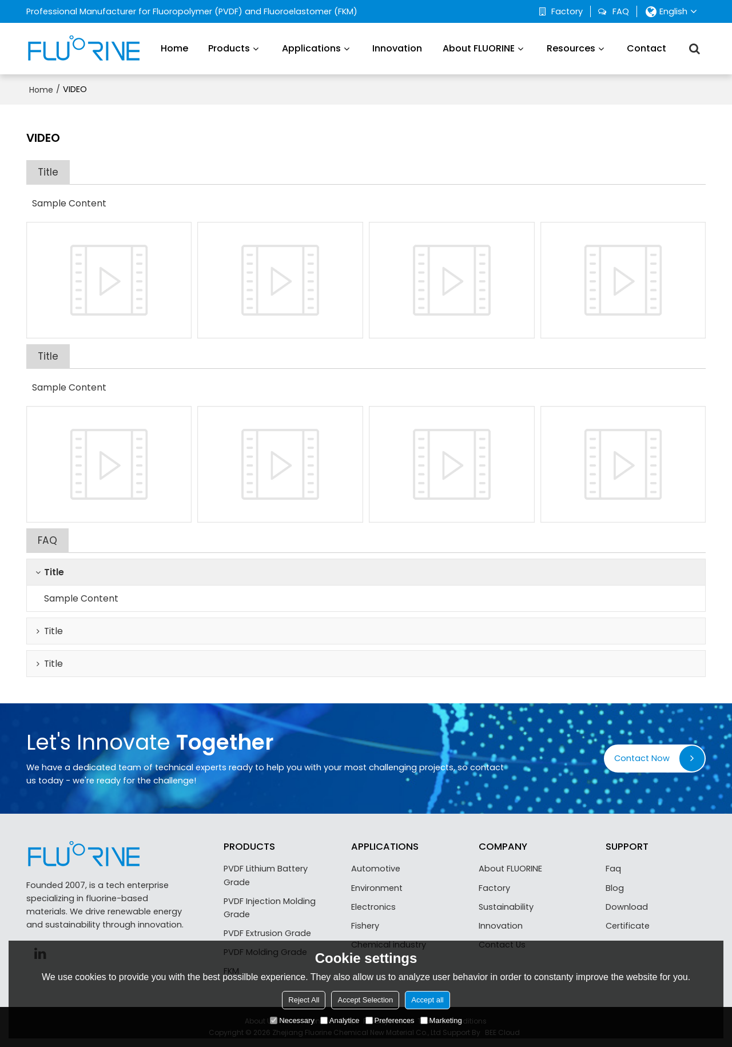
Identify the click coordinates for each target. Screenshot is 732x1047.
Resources (571, 48)
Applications (311, 48)
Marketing (441, 1020)
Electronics (373, 907)
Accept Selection (365, 1000)
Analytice (340, 1020)
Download (627, 907)
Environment (377, 888)
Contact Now (642, 758)
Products (229, 48)
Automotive (375, 868)
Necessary (292, 1020)
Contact (646, 48)
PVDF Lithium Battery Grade (266, 875)
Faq (613, 868)
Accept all (427, 1000)
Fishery (365, 925)
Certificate (628, 925)
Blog (615, 888)
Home (174, 48)
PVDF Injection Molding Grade (270, 907)
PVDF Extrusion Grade (267, 933)
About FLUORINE (479, 48)
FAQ (620, 11)
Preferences (390, 1020)
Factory (567, 11)
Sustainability (506, 907)
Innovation (397, 48)
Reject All (303, 1000)
